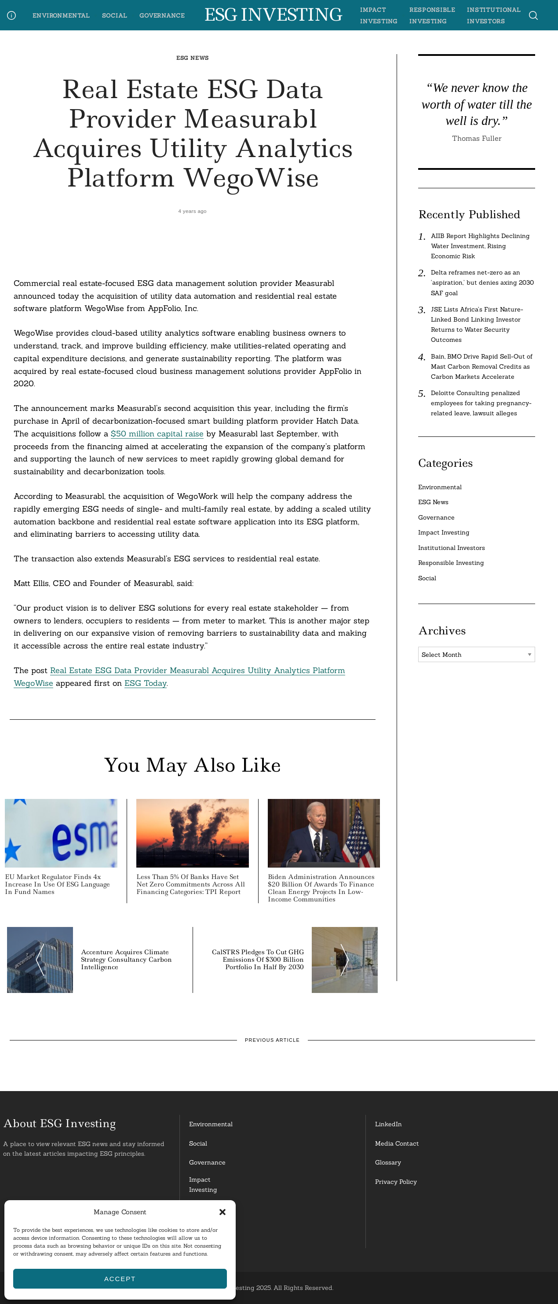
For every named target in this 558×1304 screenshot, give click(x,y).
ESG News (192, 58)
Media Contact (397, 1143)
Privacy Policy (396, 1182)
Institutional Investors (451, 548)
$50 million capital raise (157, 434)
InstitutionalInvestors (207, 1235)
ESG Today (145, 683)
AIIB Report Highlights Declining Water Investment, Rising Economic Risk (480, 246)
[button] (222, 1212)
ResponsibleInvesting (207, 1210)
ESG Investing (272, 15)
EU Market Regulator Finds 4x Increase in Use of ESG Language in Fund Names (57, 884)
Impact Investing (444, 532)
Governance (162, 15)
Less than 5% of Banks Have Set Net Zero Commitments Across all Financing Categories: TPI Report (190, 884)
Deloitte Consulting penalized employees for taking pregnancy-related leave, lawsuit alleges (481, 403)
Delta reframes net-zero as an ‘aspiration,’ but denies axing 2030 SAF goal (482, 282)
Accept (120, 1278)
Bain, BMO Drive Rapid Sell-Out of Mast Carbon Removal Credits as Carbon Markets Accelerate (481, 366)
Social (115, 15)
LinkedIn (388, 1124)
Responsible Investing (451, 563)
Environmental (61, 15)
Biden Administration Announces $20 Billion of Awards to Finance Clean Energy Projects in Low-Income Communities (321, 887)
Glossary (388, 1162)
